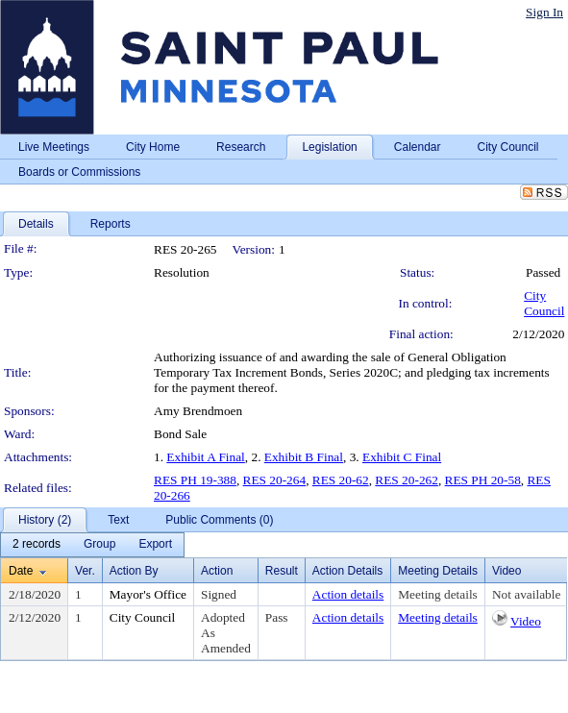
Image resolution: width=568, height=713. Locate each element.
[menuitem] (36, 544)
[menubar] (92, 544)
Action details (347, 594)
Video (525, 621)
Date (21, 571)
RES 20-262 (406, 480)
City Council (544, 303)
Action (217, 571)
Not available (526, 594)
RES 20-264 (275, 480)
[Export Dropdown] (155, 544)
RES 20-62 (340, 480)
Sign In (544, 12)
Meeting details (438, 594)
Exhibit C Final (401, 457)
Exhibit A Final (205, 457)
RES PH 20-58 (483, 480)
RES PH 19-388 (195, 480)
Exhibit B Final (303, 457)
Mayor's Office (148, 594)
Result (281, 571)
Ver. (85, 571)
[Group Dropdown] (99, 544)
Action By (134, 571)
